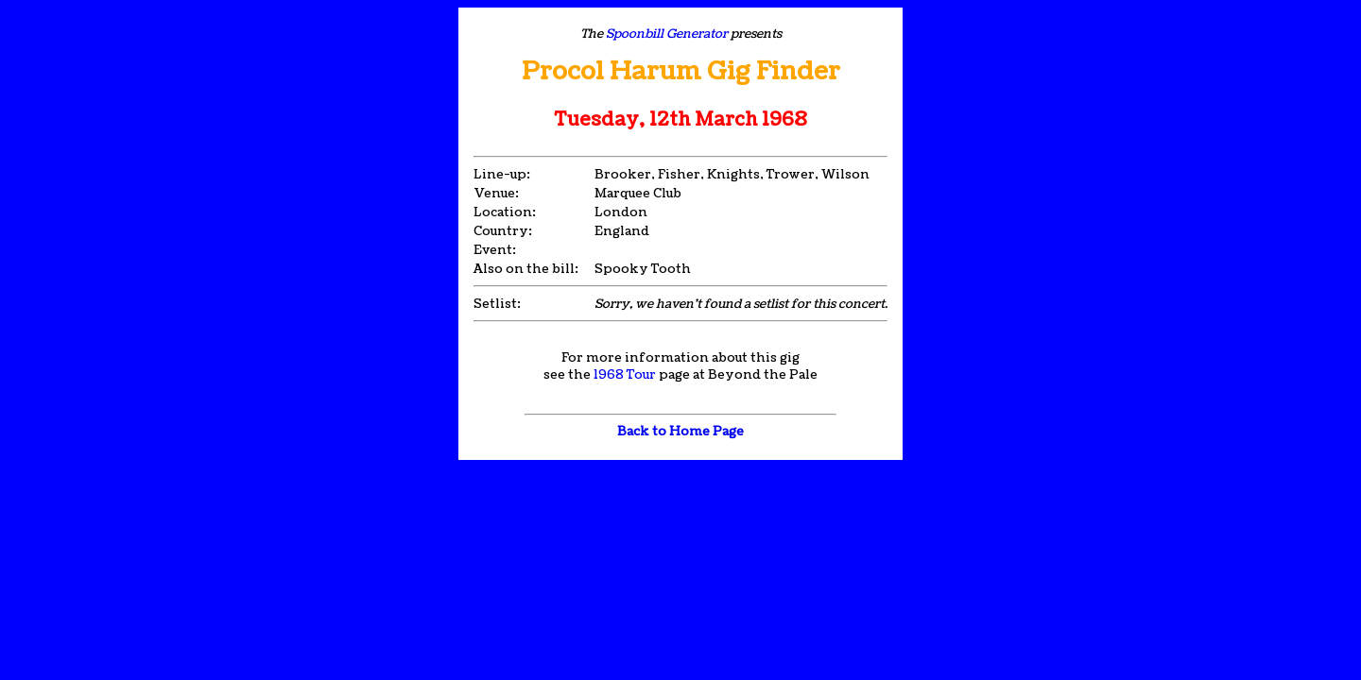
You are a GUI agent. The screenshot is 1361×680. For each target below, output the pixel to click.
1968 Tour (625, 374)
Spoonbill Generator (667, 34)
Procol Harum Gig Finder (681, 71)
